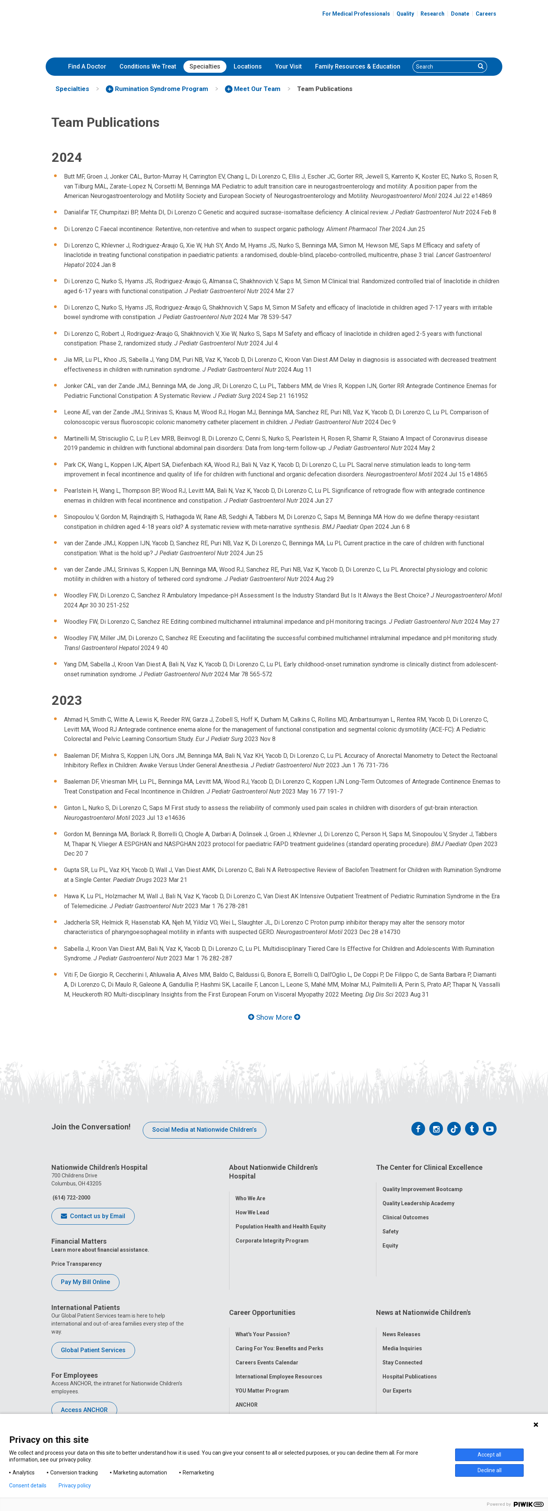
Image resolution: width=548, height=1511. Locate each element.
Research (432, 13)
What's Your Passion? (263, 1279)
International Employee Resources (279, 1321)
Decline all (490, 1470)
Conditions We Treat (147, 66)
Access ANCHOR (84, 1410)
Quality (405, 13)
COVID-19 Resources (262, 1364)
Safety (390, 1224)
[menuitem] (87, 67)
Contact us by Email (93, 1216)
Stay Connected (402, 1307)
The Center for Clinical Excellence (429, 1167)
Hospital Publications (409, 1321)
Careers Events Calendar (267, 1307)
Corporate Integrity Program (272, 1233)
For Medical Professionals (356, 13)
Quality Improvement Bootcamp (422, 1182)
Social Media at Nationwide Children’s (204, 1129)
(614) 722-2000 (70, 1198)
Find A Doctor (87, 66)
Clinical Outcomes (405, 1210)
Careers (486, 13)
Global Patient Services (93, 1350)
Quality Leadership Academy (418, 1196)
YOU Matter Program (262, 1335)
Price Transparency (76, 1264)
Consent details (27, 1485)
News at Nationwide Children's (423, 1265)
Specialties (205, 66)
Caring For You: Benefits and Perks (279, 1293)
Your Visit (288, 66)
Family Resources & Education (357, 66)
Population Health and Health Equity (281, 1219)
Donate (460, 13)
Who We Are (250, 1190)
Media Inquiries (402, 1293)
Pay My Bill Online (85, 1282)
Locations (248, 66)
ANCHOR (247, 1349)
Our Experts (397, 1335)
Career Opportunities (262, 1265)
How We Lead (252, 1204)
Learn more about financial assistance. (100, 1250)
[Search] (444, 67)
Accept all (489, 1455)
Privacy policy (75, 1485)
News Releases (401, 1279)
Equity (390, 1238)
